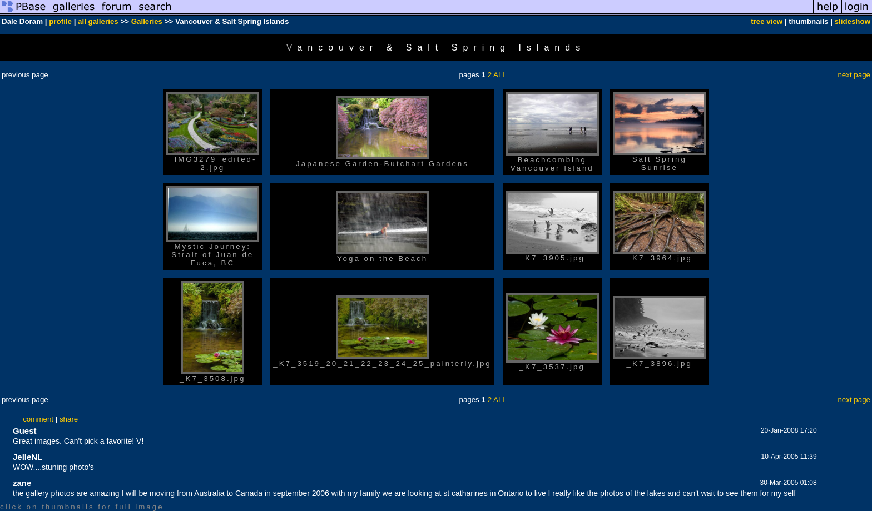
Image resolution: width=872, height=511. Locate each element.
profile (60, 21)
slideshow (852, 21)
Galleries (146, 21)
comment (38, 419)
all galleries (98, 21)
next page (854, 75)
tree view (766, 21)
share (69, 419)
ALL (500, 75)
